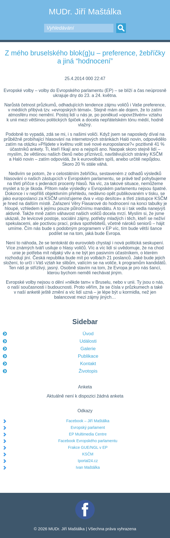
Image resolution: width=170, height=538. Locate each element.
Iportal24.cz (88, 460)
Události (88, 341)
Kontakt (88, 363)
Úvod (88, 333)
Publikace (88, 356)
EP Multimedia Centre (88, 434)
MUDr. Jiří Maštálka (85, 11)
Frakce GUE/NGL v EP (88, 447)
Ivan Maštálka (88, 467)
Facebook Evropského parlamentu (87, 441)
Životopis (87, 371)
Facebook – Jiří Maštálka (88, 421)
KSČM (87, 454)
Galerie (88, 348)
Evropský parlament (88, 427)
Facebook (85, 502)
